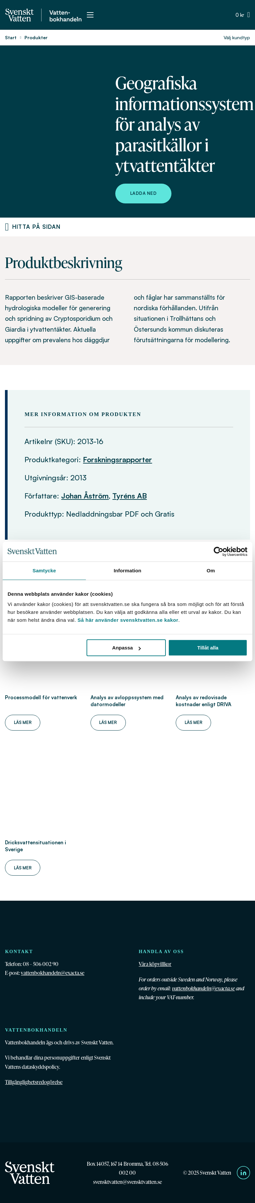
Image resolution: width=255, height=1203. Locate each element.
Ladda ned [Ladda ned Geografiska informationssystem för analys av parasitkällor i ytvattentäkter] (143, 193)
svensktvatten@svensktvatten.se (127, 1181)
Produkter (36, 37)
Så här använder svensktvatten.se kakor (128, 620)
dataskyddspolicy (40, 1066)
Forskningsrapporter (117, 459)
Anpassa (126, 647)
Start (11, 37)
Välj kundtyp (237, 37)
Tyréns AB (129, 495)
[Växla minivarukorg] (243, 14)
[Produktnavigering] (7, 227)
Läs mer (23, 722)
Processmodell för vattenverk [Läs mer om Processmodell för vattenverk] (41, 697)
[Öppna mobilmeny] (90, 14)
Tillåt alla (207, 647)
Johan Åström (85, 495)
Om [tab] (210, 570)
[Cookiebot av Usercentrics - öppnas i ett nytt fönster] (218, 551)
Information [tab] (127, 570)
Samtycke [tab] (44, 570)
